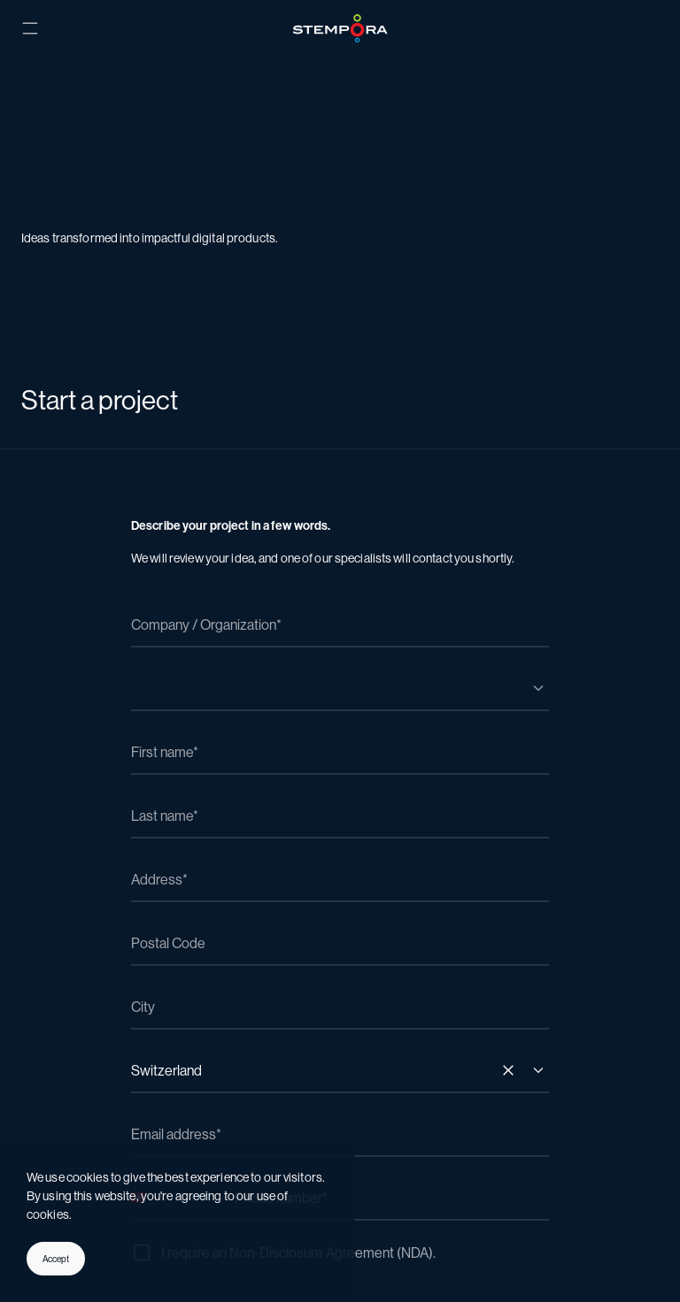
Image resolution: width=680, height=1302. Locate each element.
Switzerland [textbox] (166, 1070)
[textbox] (322, 672)
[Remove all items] (508, 1070)
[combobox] (340, 688)
